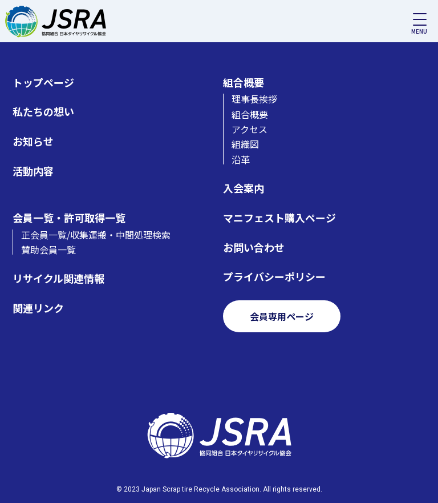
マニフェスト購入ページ (279, 218)
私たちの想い (43, 112)
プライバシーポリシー (274, 277)
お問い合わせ (254, 247)
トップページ (43, 82)
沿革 (241, 159)
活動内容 (33, 171)
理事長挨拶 (254, 99)
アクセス (249, 129)
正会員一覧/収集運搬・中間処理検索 (96, 235)
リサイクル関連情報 (58, 278)
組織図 (245, 144)
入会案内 (243, 188)
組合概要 (243, 82)
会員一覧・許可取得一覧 (69, 218)
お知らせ (33, 141)
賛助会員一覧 (48, 249)
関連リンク (38, 308)
